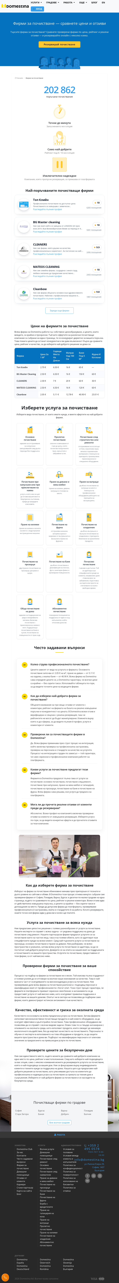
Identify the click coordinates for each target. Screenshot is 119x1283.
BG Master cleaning (46, 222)
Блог (19, 1194)
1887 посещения (94, 297)
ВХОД (37, 9)
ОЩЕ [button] (82, 2)
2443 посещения (94, 274)
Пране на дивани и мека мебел (59, 483)
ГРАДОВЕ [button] (51, 2)
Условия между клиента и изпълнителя (70, 1158)
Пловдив (88, 1110)
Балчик (87, 1114)
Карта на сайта (24, 1190)
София (18, 1110)
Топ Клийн (41, 200)
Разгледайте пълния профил (47, 209)
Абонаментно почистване (59, 610)
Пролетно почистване (59, 438)
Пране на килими (30, 524)
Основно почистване (30, 438)
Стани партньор (25, 1187)
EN (103, 2)
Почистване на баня (59, 561)
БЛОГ (94, 2)
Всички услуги (47, 1149)
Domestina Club (24, 1149)
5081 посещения (94, 230)
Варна (64, 1110)
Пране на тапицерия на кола (47, 1213)
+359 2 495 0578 (92, 1147)
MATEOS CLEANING (46, 267)
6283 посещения (94, 207)
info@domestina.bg (89, 1159)
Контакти (21, 1155)
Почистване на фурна (59, 526)
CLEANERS (40, 244)
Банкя (41, 1114)
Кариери (21, 1184)
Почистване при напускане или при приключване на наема (30, 486)
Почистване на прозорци (30, 563)
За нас (20, 1152)
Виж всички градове (59, 1122)
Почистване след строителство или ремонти (89, 440)
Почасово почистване (89, 563)
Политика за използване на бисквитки (70, 1181)
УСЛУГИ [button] (35, 2)
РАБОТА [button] (68, 2)
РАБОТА (59, 1134)
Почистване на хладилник (89, 526)
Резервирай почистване (59, 44)
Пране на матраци (89, 481)
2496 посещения (94, 252)
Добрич (65, 1114)
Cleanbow (40, 289)
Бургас (41, 1110)
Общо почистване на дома (29, 610)
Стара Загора (22, 1114)
